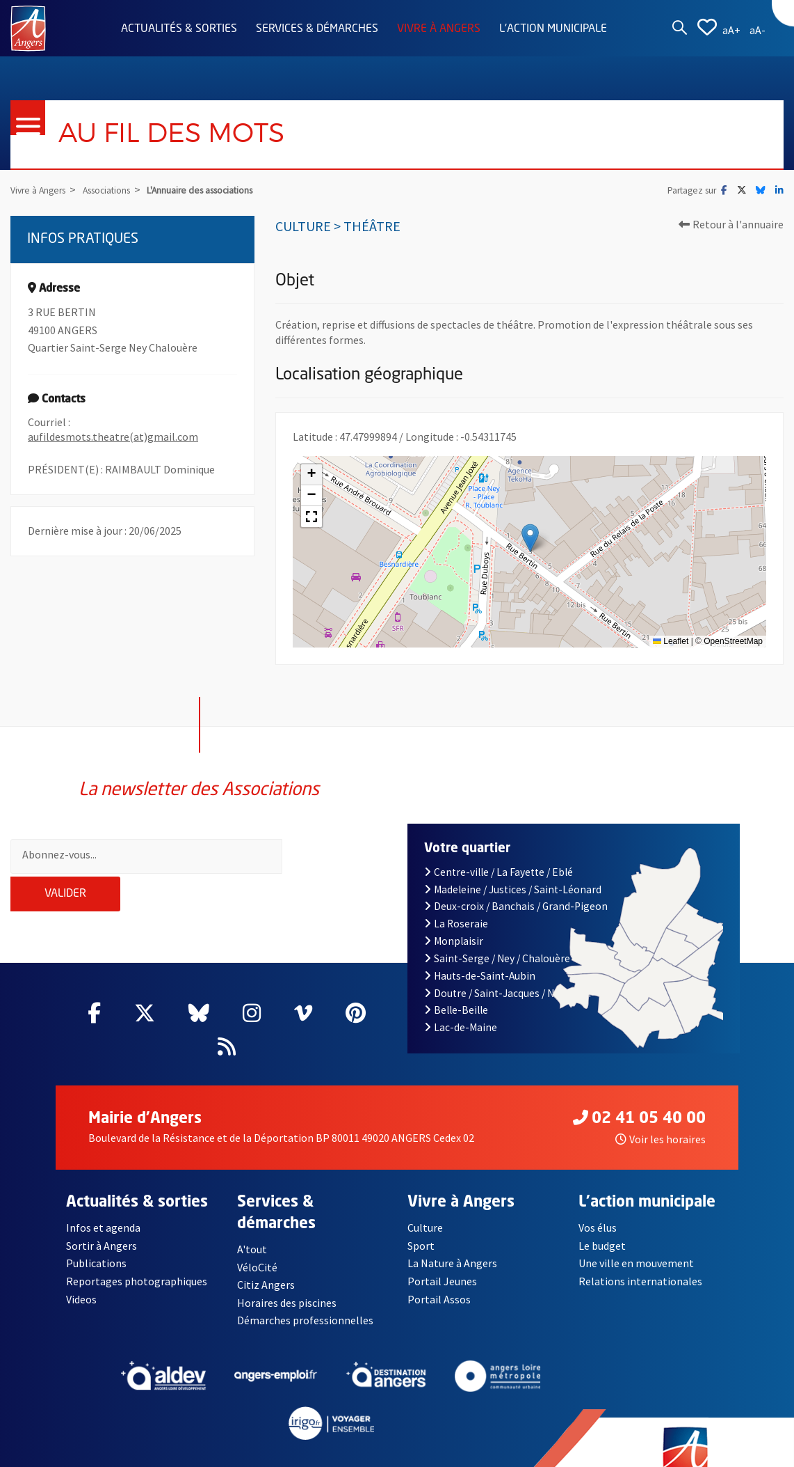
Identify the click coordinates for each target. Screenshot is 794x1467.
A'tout (252, 1227)
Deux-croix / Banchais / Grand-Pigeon (516, 884)
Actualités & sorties (179, 29)
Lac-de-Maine (460, 1005)
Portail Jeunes (441, 1259)
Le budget (602, 1224)
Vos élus (597, 1206)
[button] (530, 538)
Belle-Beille (456, 988)
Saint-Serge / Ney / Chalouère (497, 936)
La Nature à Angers (452, 1241)
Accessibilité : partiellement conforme (323, 1456)
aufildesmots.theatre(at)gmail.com (113, 437)
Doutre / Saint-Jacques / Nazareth (507, 971)
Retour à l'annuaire (731, 224)
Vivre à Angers (438, 29)
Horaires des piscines (287, 1281)
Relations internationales (640, 1259)
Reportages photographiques (137, 1259)
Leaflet (670, 641)
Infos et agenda (103, 1206)
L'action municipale (553, 29)
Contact (85, 1456)
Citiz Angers (266, 1263)
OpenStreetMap (733, 641)
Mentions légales (168, 1456)
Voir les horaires (660, 1117)
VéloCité (257, 1245)
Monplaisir (453, 919)
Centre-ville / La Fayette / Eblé (498, 850)
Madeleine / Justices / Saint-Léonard (512, 867)
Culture (425, 1206)
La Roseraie (456, 902)
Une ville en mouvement (636, 1241)
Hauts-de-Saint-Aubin (479, 953)
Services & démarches (317, 29)
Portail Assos (439, 1277)
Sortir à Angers (101, 1224)
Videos (81, 1277)
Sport (421, 1224)
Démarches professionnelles (305, 1298)
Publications (96, 1241)
